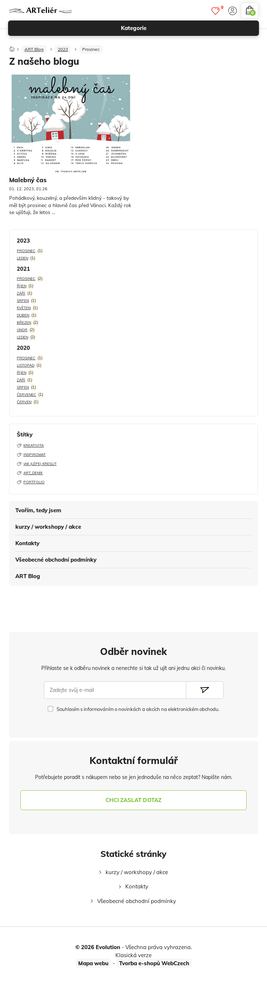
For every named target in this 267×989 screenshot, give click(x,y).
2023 (63, 49)
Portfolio (31, 482)
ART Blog (27, 576)
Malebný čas (28, 180)
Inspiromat (31, 454)
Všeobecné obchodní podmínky (55, 559)
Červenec (26, 394)
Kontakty (27, 543)
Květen (24, 308)
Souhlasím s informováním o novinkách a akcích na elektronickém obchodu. (138, 709)
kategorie (187, 28)
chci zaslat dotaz (133, 800)
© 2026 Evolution (97, 947)
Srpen (23, 300)
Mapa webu (93, 963)
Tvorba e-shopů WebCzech (154, 963)
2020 (23, 347)
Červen (24, 402)
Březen (24, 322)
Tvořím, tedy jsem (38, 510)
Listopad (25, 365)
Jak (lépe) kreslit (37, 463)
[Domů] (12, 47)
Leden (22, 258)
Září (21, 293)
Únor (22, 329)
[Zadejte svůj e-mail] (115, 690)
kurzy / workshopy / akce (48, 526)
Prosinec (91, 49)
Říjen (21, 286)
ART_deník (30, 473)
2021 (23, 268)
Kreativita (30, 445)
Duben (23, 315)
